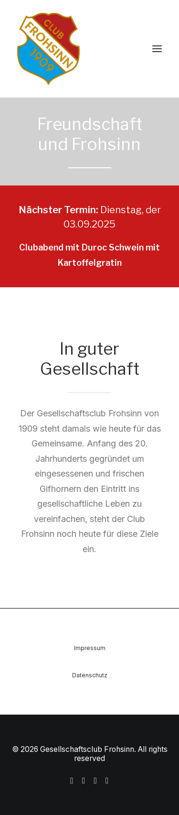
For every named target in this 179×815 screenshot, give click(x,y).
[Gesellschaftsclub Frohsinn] (89, 49)
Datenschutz (89, 675)
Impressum (89, 648)
